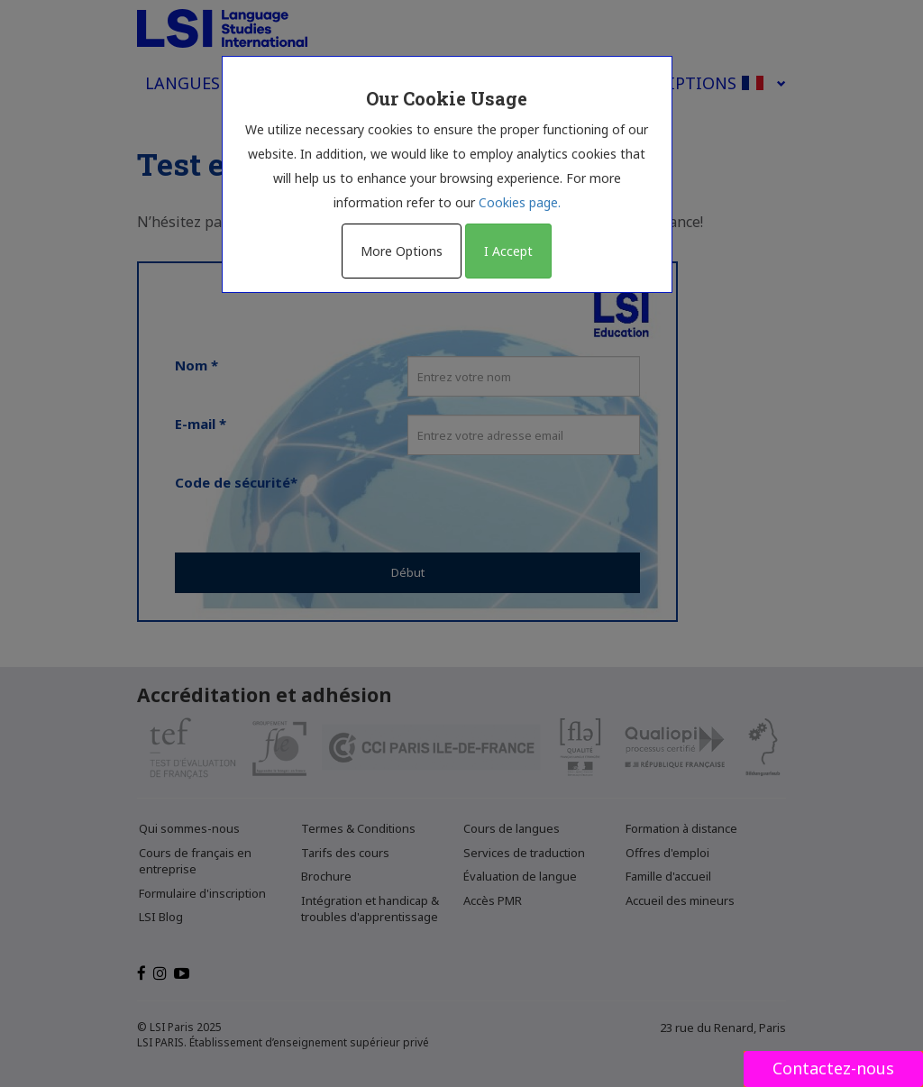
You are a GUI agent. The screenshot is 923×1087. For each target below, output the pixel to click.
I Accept (508, 251)
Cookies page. (520, 202)
